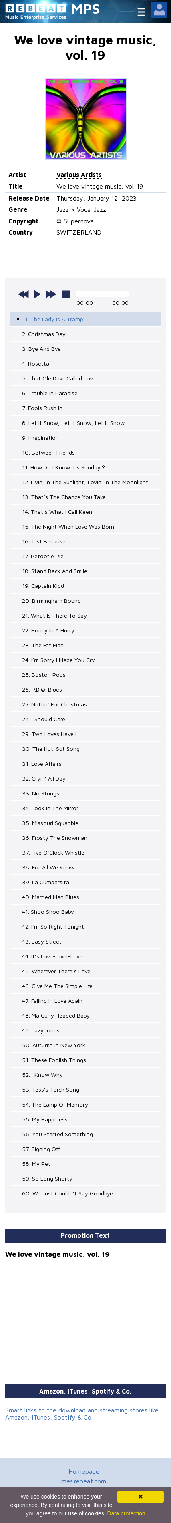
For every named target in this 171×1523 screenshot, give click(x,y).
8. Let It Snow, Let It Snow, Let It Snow (73, 422)
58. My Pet (36, 1163)
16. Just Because (44, 541)
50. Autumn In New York (53, 1045)
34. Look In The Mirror (50, 808)
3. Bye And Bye (41, 348)
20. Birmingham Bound (51, 600)
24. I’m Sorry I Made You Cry (58, 659)
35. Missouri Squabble (50, 822)
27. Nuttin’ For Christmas (54, 704)
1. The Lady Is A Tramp (54, 319)
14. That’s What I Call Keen (57, 511)
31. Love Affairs (42, 763)
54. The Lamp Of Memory (55, 1104)
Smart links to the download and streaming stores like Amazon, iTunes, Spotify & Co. (82, 1413)
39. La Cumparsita (45, 882)
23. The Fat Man (43, 645)
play (37, 294)
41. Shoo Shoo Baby (48, 911)
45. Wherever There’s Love (56, 971)
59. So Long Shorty (47, 1178)
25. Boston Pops (44, 674)
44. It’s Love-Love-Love (52, 956)
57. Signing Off (41, 1148)
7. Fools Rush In (42, 407)
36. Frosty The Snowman (54, 837)
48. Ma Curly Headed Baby (56, 1015)
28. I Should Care (43, 719)
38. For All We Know (48, 867)
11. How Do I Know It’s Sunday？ (64, 467)
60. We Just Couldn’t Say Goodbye (67, 1193)
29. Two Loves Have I (49, 733)
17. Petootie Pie (43, 556)
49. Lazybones (41, 1030)
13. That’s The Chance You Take (64, 496)
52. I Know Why (42, 1074)
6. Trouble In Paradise (50, 393)
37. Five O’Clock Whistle (53, 852)
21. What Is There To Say (54, 615)
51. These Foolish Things (54, 1059)
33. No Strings (40, 793)
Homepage (83, 1471)
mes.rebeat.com (83, 1481)
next (50, 294)
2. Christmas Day (44, 333)
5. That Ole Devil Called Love (59, 378)
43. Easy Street (42, 941)
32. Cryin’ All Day (44, 778)
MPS (85, 8)
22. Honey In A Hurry (48, 630)
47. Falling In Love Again (52, 1000)
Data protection (126, 1513)
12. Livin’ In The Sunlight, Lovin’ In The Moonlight (85, 482)
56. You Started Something (57, 1134)
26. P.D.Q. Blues (42, 689)
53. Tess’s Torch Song (50, 1089)
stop (66, 294)
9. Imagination (40, 437)
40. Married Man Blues (50, 896)
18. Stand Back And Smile (54, 570)
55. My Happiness (45, 1119)
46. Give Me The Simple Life (57, 985)
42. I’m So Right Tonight (53, 926)
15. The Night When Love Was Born (68, 526)
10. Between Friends (48, 452)
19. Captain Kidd (43, 585)
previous (23, 294)
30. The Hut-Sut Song (51, 748)
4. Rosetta (35, 363)
